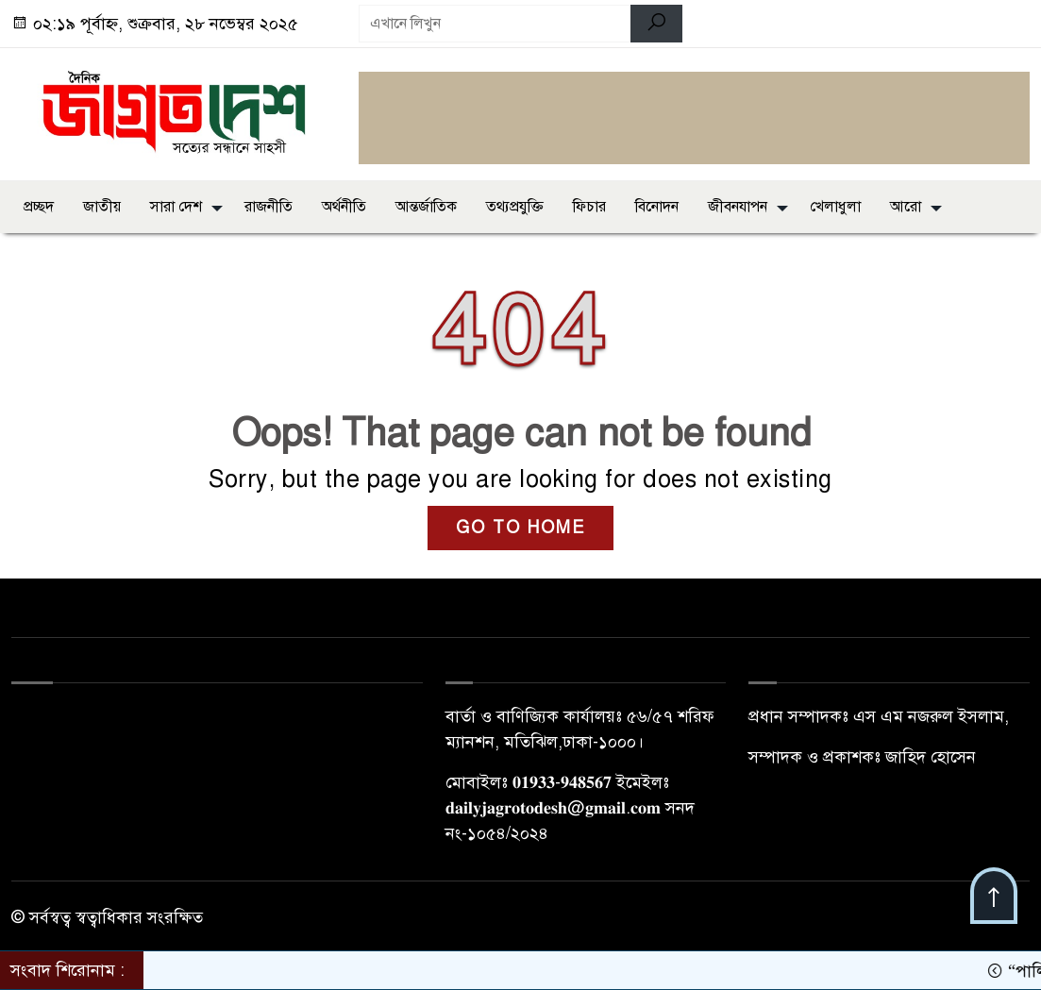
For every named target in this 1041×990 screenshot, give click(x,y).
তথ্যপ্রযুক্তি (515, 206)
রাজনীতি (268, 206)
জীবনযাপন (737, 206)
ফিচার (589, 206)
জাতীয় (102, 206)
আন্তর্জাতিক (426, 206)
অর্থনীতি (344, 206)
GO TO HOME (520, 527)
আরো (905, 206)
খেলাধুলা (835, 206)
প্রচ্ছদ (39, 206)
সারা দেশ (176, 206)
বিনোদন (657, 206)
